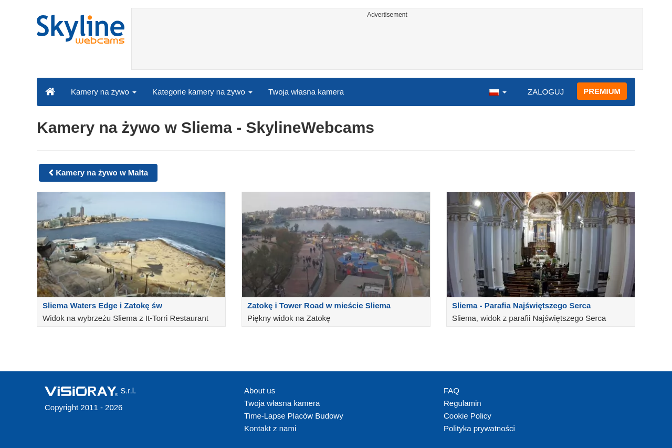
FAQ (451, 390)
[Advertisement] (387, 45)
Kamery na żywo (103, 91)
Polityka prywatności (479, 428)
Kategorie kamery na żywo (202, 91)
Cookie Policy (467, 415)
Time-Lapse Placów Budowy (293, 415)
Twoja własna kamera (306, 91)
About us (259, 390)
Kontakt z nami (270, 428)
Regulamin (462, 403)
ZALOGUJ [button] (546, 91)
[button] (497, 91)
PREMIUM (602, 91)
